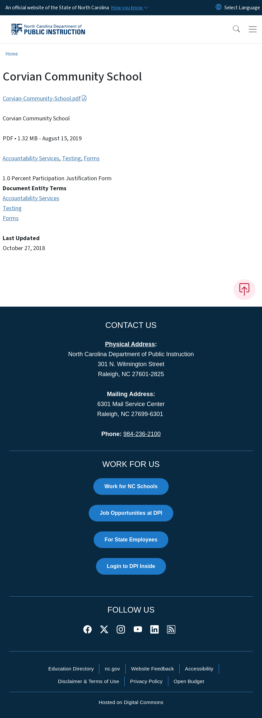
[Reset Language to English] (219, 8)
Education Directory (71, 668)
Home (11, 54)
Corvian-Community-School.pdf (45, 98)
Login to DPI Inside (131, 566)
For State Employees (131, 539)
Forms (92, 158)
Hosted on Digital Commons (131, 702)
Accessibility (199, 668)
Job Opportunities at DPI (131, 513)
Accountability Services (31, 158)
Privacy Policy (146, 681)
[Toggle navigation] (252, 29)
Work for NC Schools (131, 486)
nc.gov (112, 668)
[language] (242, 8)
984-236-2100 (142, 434)
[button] (232, 29)
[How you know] (129, 8)
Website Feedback (152, 668)
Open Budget (189, 681)
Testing (71, 158)
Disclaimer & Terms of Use (88, 681)
